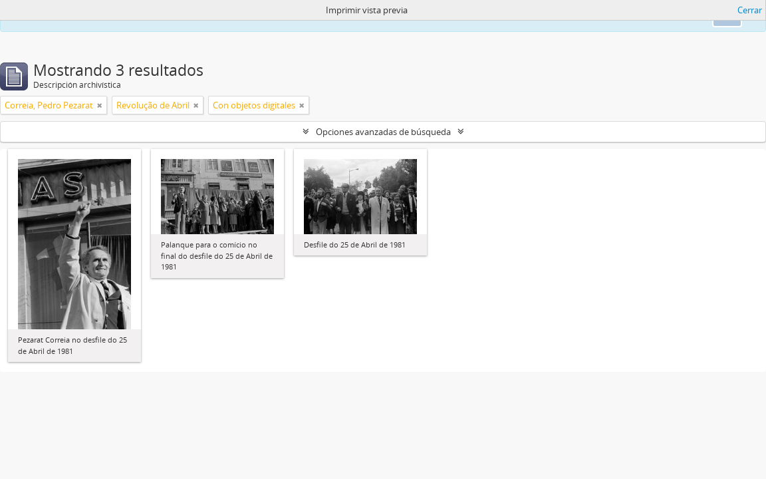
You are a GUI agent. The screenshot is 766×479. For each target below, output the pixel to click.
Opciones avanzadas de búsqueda (383, 132)
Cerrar (749, 10)
